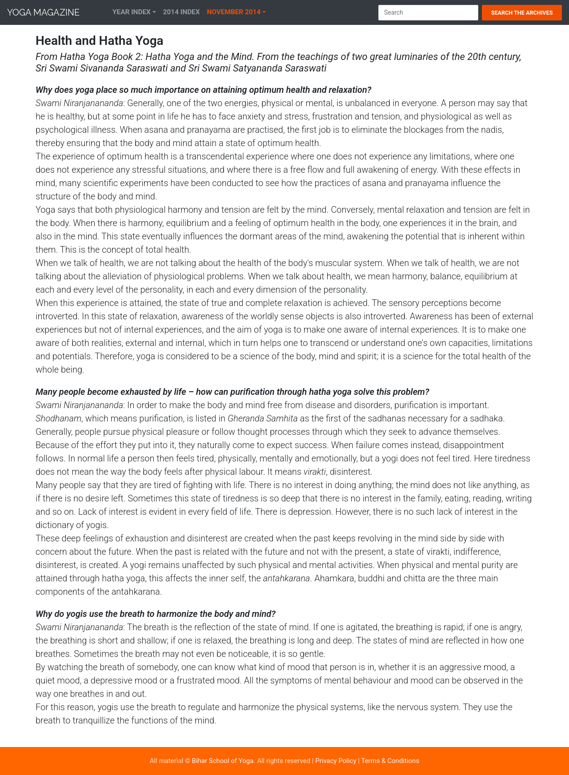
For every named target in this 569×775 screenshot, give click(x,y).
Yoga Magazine (43, 12)
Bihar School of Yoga (223, 761)
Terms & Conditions (390, 761)
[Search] (428, 12)
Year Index (131, 12)
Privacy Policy (335, 761)
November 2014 (234, 12)
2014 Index (181, 12)
